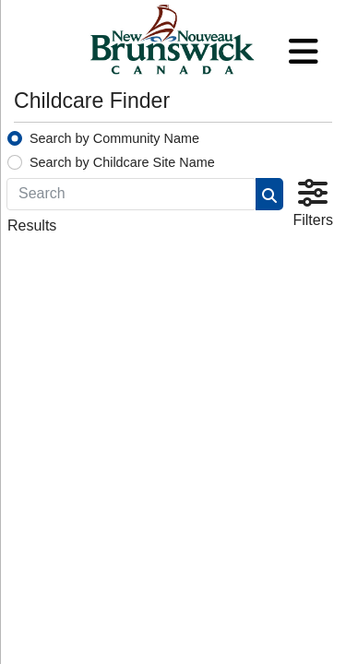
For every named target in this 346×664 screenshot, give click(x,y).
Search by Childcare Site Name (122, 162)
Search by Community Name (114, 138)
